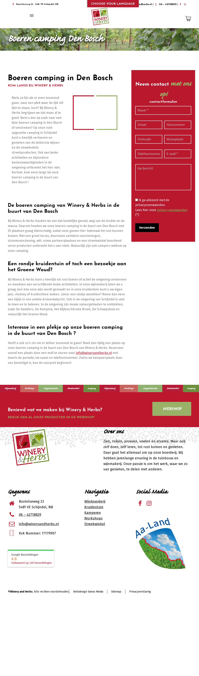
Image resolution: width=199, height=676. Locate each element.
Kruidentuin (93, 507)
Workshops (93, 518)
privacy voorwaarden (172, 210)
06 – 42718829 (165, 4)
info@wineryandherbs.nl (94, 353)
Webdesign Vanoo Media (88, 591)
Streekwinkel (94, 524)
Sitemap (116, 591)
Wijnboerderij (94, 501)
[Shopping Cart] (187, 18)
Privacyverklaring (140, 591)
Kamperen (92, 513)
